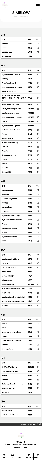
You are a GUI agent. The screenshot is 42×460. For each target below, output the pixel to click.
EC (12, 456)
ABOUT (21, 456)
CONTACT (38, 456)
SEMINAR (29, 456)
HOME (4, 456)
